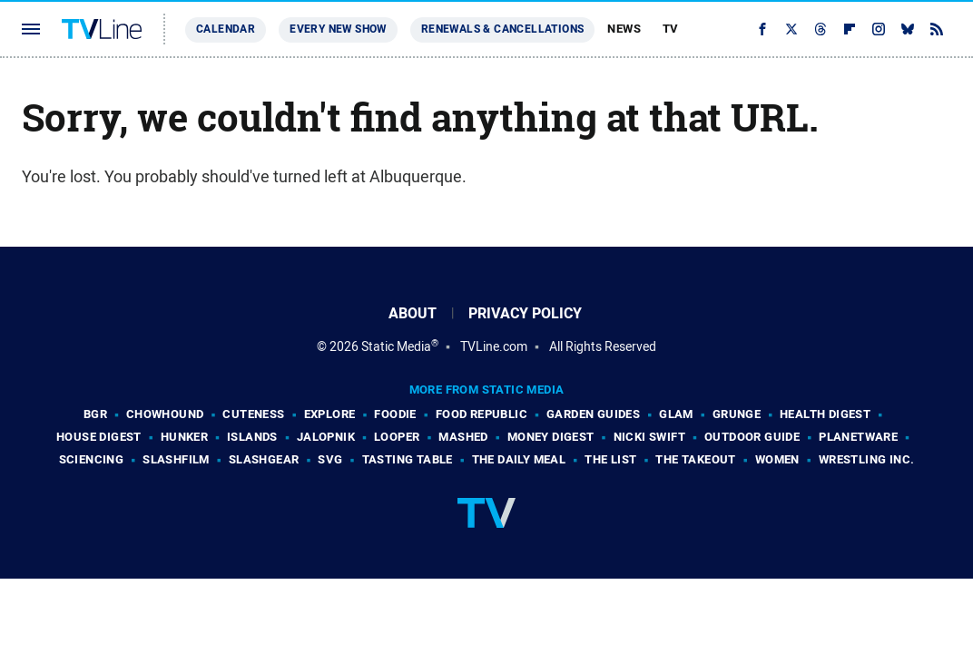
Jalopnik (326, 436)
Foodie (395, 414)
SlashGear (264, 459)
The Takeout (695, 459)
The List (610, 459)
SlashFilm (176, 459)
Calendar (225, 29)
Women (777, 459)
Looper (396, 436)
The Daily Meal (519, 459)
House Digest (99, 436)
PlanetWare (858, 436)
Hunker (184, 436)
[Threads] (820, 29)
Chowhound (165, 414)
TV (671, 28)
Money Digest (551, 436)
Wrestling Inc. (867, 459)
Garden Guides (593, 414)
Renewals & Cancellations (503, 29)
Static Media (396, 346)
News (624, 28)
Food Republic (481, 414)
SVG (330, 459)
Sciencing (91, 459)
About (412, 313)
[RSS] (937, 29)
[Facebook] (762, 29)
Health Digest (825, 414)
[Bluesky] (907, 29)
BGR (95, 414)
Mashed (462, 436)
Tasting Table (407, 459)
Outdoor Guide (752, 436)
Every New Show (338, 29)
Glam (676, 414)
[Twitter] (791, 29)
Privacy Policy (525, 313)
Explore (330, 414)
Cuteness (253, 414)
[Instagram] (878, 29)
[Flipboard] (849, 29)
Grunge (737, 414)
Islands (252, 436)
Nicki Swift (649, 436)
